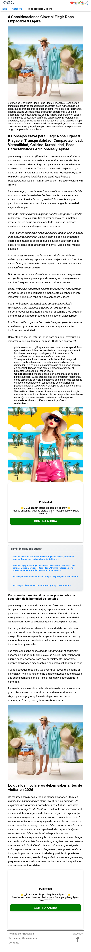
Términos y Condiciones (22, 938)
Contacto (13, 942)
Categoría (17, 8)
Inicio (4, 8)
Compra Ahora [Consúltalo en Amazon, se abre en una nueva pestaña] (45, 521)
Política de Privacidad (21, 933)
